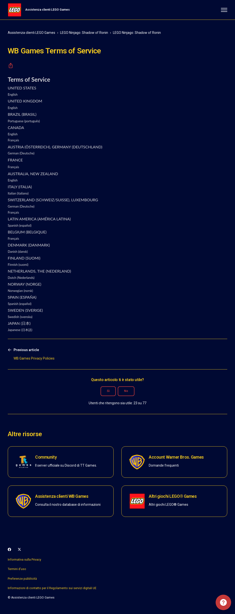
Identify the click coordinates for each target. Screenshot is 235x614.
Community (46, 457)
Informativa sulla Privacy (24, 559)
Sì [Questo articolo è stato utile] (108, 391)
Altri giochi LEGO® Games (173, 496)
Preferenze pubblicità (22, 578)
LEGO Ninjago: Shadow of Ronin (84, 33)
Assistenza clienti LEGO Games (31, 33)
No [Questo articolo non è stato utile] (126, 391)
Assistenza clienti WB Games (61, 496)
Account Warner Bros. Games (176, 457)
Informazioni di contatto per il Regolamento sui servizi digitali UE (52, 588)
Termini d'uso (17, 569)
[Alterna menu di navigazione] (224, 10)
